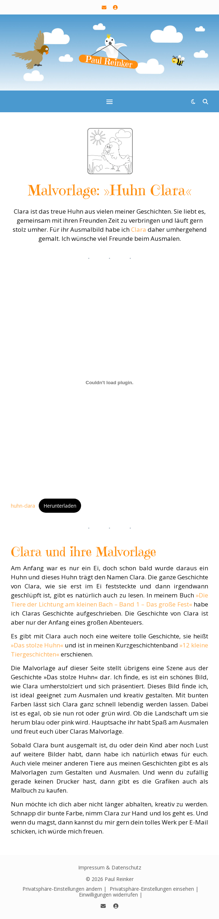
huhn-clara (23, 505)
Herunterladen (60, 505)
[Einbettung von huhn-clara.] (109, 382)
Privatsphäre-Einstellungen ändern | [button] (64, 888)
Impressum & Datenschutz (109, 867)
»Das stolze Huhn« (37, 645)
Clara (138, 229)
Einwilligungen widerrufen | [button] (110, 894)
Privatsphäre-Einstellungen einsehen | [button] (154, 888)
